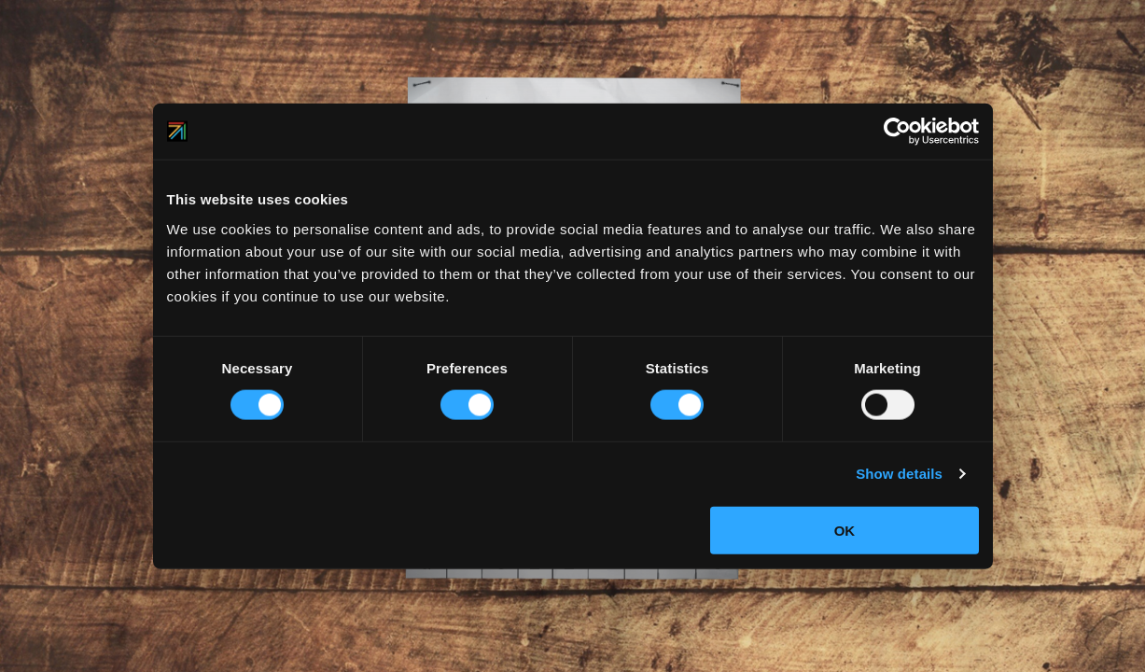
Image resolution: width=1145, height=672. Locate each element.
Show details (899, 474)
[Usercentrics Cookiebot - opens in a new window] (897, 132)
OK (845, 530)
